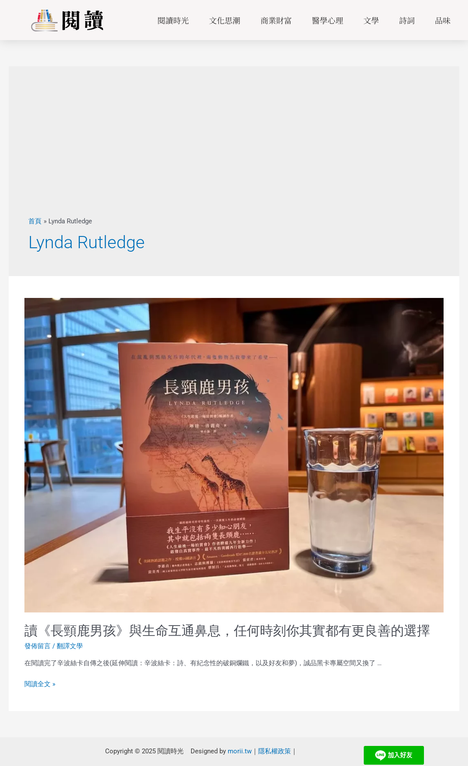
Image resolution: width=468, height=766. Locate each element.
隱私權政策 (274, 751)
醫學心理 (327, 20)
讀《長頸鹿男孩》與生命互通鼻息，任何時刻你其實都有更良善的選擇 (227, 630)
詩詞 (407, 20)
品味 (443, 20)
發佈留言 (37, 646)
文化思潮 (224, 20)
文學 (371, 20)
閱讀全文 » (39, 684)
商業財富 (276, 20)
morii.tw (240, 751)
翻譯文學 (70, 646)
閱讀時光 (173, 20)
